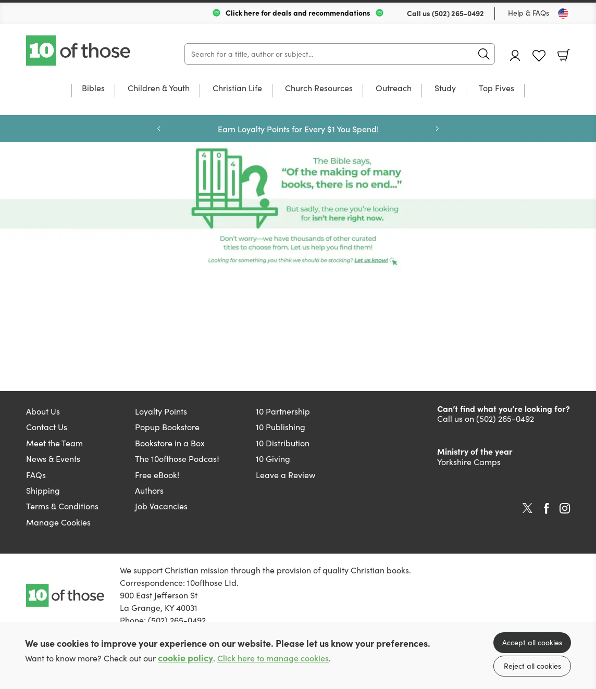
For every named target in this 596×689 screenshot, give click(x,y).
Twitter (527, 508)
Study (445, 88)
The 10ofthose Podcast (177, 458)
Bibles (93, 88)
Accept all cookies (532, 642)
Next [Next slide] (437, 128)
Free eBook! (157, 474)
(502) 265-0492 (458, 13)
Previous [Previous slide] (158, 128)
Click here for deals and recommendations (298, 12)
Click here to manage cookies (273, 658)
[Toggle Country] (563, 13)
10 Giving (273, 458)
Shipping (43, 490)
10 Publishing (280, 426)
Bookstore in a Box (170, 442)
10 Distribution (282, 442)
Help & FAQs (528, 13)
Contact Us (46, 426)
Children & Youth (159, 88)
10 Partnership (283, 411)
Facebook (546, 508)
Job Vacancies (161, 505)
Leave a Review (285, 474)
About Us (43, 411)
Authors (149, 490)
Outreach (394, 88)
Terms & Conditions (62, 505)
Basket (563, 55)
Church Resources (319, 88)
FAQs (36, 474)
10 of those (79, 50)
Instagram (565, 508)
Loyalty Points (161, 411)
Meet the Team (54, 442)
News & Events (53, 458)
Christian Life (237, 88)
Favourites (538, 56)
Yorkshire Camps (469, 461)
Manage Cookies (58, 522)
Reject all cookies (532, 666)
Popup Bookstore (167, 426)
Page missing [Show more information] (298, 207)
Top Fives (496, 88)
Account (515, 55)
